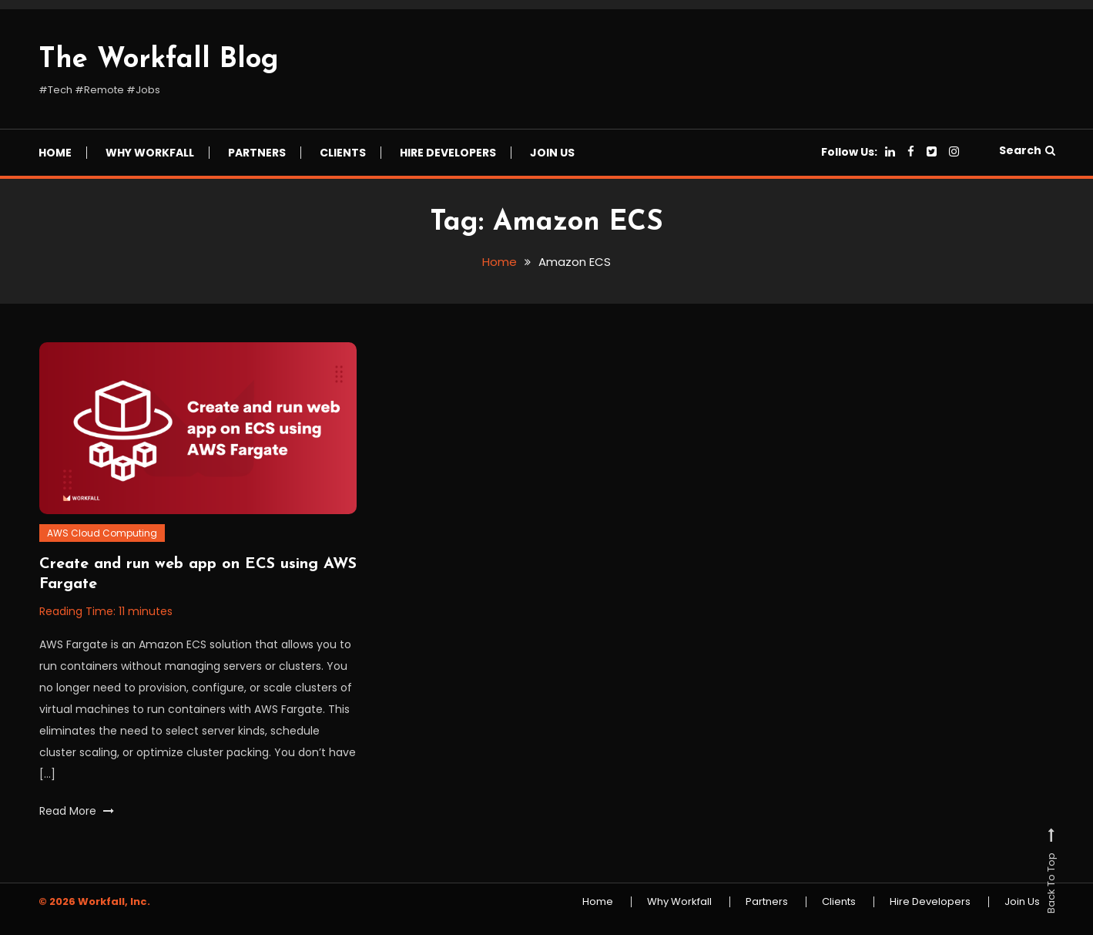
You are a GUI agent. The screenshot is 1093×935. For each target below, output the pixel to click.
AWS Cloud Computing (102, 533)
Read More (76, 811)
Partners (257, 152)
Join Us (552, 152)
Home (55, 152)
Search (1027, 150)
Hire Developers (448, 152)
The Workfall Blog (159, 60)
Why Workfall (150, 152)
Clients (343, 152)
